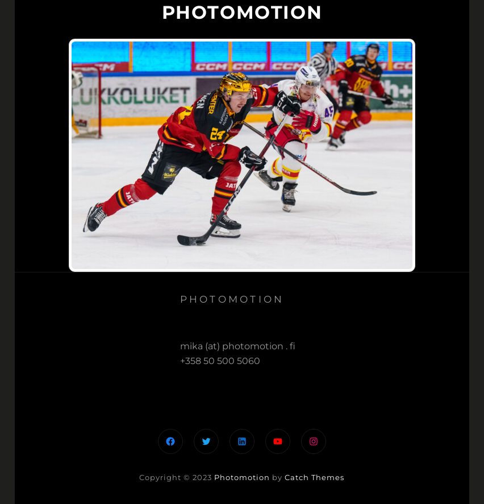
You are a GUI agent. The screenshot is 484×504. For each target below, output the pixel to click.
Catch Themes (314, 477)
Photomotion (242, 477)
